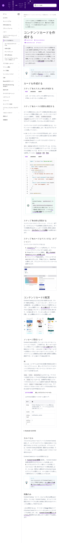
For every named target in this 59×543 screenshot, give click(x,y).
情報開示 (5, 120)
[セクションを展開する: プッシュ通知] (19, 67)
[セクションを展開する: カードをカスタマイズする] (19, 44)
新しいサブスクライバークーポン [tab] (43, 392)
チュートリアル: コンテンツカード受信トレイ (11, 59)
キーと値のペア (45, 307)
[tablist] (40, 91)
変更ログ (5, 116)
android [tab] (33, 91)
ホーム (5, 14)
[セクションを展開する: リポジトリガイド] (19, 113)
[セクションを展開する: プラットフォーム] (19, 28)
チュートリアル (7, 21)
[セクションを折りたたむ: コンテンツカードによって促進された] (19, 36)
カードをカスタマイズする (10, 44)
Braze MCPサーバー (8, 81)
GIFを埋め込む (8, 55)
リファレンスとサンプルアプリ (10, 108)
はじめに (5, 18)
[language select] (30, 3)
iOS (43, 153)
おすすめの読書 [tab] (29, 392)
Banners (40, 74)
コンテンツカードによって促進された (10, 36)
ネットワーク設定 (7, 104)
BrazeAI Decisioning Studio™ (8, 85)
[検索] (35, 5)
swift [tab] (40, 91)
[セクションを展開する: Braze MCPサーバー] (19, 81)
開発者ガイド (27, 14)
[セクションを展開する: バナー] (19, 32)
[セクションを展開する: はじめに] (19, 18)
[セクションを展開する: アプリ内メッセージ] (19, 63)
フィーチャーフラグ (8, 74)
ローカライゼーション (9, 93)
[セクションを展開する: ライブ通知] (19, 71)
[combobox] (45, 5)
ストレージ (6, 100)
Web (47, 153)
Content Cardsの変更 (33, 460)
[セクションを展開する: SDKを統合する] (19, 25)
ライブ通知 (6, 70)
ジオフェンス (6, 97)
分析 (4, 77)
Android (38, 153)
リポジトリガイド (7, 113)
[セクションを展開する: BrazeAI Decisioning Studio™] (19, 85)
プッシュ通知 (6, 67)
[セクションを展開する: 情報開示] (19, 120)
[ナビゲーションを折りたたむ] (18, 14)
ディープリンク (9, 52)
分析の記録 (7, 48)
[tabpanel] (40, 97)
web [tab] (26, 91)
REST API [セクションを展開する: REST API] (5, 90)
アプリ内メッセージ (8, 63)
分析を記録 (41, 61)
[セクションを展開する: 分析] (19, 78)
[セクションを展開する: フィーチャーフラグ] (19, 74)
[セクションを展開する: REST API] (19, 90)
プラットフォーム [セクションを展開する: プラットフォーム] (7, 28)
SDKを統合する (7, 25)
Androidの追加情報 (30, 431)
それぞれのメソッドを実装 (39, 230)
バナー (5, 32)
